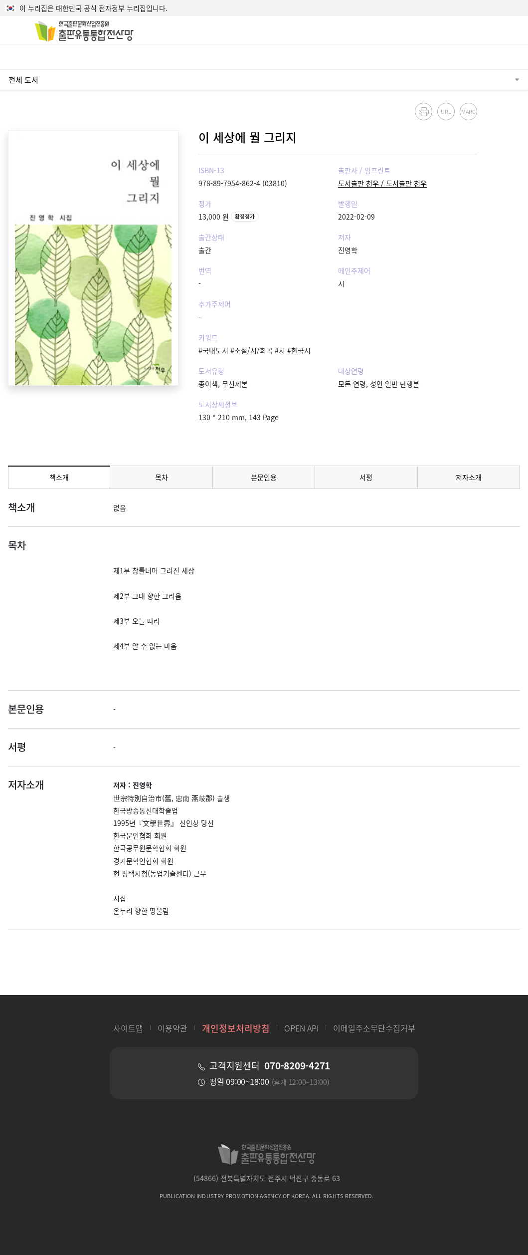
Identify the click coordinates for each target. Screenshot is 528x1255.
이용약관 (172, 1028)
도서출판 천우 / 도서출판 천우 (382, 183)
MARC (468, 111)
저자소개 (469, 477)
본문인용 (264, 477)
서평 (365, 477)
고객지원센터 (269, 1065)
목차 (161, 477)
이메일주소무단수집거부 (374, 1028)
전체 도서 (23, 79)
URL (446, 111)
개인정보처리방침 (236, 1027)
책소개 (59, 477)
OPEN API (301, 1028)
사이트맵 (128, 1028)
